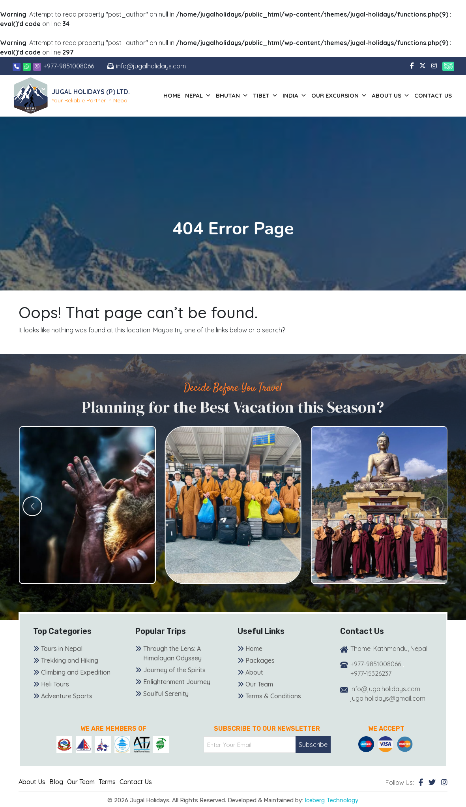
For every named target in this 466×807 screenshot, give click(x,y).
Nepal (198, 96)
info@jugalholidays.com (151, 66)
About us (391, 96)
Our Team (259, 684)
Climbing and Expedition (75, 672)
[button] (32, 506)
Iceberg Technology (331, 800)
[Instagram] (444, 782)
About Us (32, 782)
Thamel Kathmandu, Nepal (388, 648)
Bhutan (232, 96)
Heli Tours (55, 684)
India (295, 96)
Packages (260, 660)
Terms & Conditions (273, 696)
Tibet (265, 96)
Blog (56, 782)
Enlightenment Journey (176, 682)
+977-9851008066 (68, 66)
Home (171, 95)
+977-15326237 (370, 673)
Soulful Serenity (166, 694)
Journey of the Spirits (174, 670)
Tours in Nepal (61, 648)
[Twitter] (432, 782)
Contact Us (433, 95)
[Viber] (37, 66)
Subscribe (313, 745)
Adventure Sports (66, 696)
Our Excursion (339, 96)
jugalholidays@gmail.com (387, 698)
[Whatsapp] (27, 66)
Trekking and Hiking (69, 660)
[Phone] (17, 66)
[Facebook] (421, 782)
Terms (107, 782)
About (254, 672)
